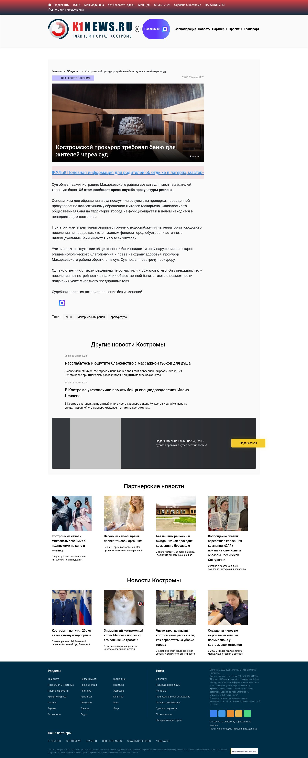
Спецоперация (185, 29)
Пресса (52, 702)
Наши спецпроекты (58, 690)
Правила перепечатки (168, 702)
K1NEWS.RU (54, 741)
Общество (73, 71)
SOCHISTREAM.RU (112, 741)
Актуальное (54, 714)
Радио (84, 714)
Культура (118, 696)
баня (69, 317)
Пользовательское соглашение (173, 696)
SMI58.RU (91, 741)
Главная (57, 71)
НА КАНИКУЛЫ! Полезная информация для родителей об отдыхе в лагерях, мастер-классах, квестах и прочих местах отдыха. (170, 172)
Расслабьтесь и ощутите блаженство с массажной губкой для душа (128, 363)
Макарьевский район (91, 317)
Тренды (85, 708)
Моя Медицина (94, 4)
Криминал (86, 696)
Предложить (60, 4)
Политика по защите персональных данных (233, 728)
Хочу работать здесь (121, 4)
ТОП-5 (77, 4)
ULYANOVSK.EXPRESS (139, 741)
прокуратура (119, 317)
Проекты (235, 29)
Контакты (161, 690)
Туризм (52, 708)
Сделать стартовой (166, 708)
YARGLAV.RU (163, 741)
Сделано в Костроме (187, 4)
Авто (115, 702)
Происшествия (89, 685)
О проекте (161, 679)
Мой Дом (144, 4)
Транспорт (251, 29)
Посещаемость (164, 714)
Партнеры (219, 29)
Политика (118, 685)
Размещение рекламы (168, 685)
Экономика (119, 679)
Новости (204, 29)
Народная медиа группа (169, 720)
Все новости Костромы (76, 77)
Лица (116, 708)
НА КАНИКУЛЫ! (215, 4)
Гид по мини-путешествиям (66, 9)
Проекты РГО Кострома (61, 685)
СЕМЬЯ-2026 (162, 4)
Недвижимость (89, 679)
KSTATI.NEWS (73, 741)
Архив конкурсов (57, 696)
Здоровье (118, 690)
